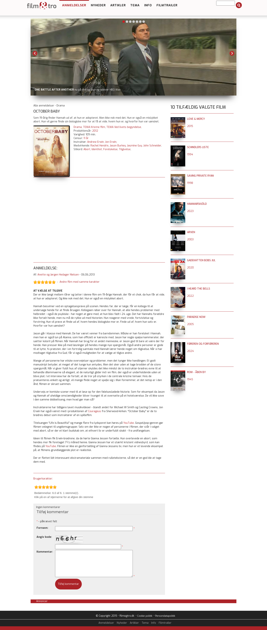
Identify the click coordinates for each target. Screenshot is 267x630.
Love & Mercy (196, 119)
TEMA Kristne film (94, 127)
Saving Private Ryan (200, 176)
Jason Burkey (118, 145)
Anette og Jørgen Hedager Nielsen (58, 274)
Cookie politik (144, 615)
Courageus (94, 411)
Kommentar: (45, 552)
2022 (190, 296)
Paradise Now (196, 317)
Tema (135, 5)
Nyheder (98, 5)
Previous (35, 53)
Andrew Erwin (95, 142)
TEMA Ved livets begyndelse (123, 127)
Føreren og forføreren (203, 344)
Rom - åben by (196, 372)
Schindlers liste (198, 147)
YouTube (128, 423)
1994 (190, 154)
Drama (78, 127)
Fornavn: (42, 528)
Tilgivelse (125, 149)
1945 (190, 379)
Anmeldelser (74, 5)
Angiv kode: (44, 537)
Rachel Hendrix (99, 145)
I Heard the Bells (198, 288)
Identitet (97, 149)
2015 (190, 126)
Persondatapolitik (165, 615)
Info (148, 5)
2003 (190, 239)
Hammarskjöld (197, 204)
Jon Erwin (110, 142)
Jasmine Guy (134, 145)
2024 (190, 351)
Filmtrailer (166, 5)
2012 (95, 131)
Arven (191, 232)
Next (232, 53)
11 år (86, 138)
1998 (190, 183)
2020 (190, 267)
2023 (190, 211)
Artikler (118, 5)
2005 (190, 324)
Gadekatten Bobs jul (201, 260)
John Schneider (152, 145)
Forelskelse (110, 149)
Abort (86, 149)
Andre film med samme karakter (80, 282)
